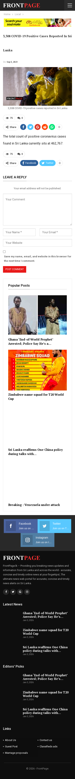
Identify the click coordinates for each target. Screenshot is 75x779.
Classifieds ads (48, 746)
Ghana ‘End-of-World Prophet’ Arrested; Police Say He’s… (45, 615)
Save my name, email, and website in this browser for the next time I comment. (37, 258)
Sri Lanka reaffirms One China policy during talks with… (45, 649)
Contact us (46, 740)
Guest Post (11, 746)
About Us (10, 740)
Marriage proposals (16, 752)
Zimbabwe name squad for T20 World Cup (45, 632)
